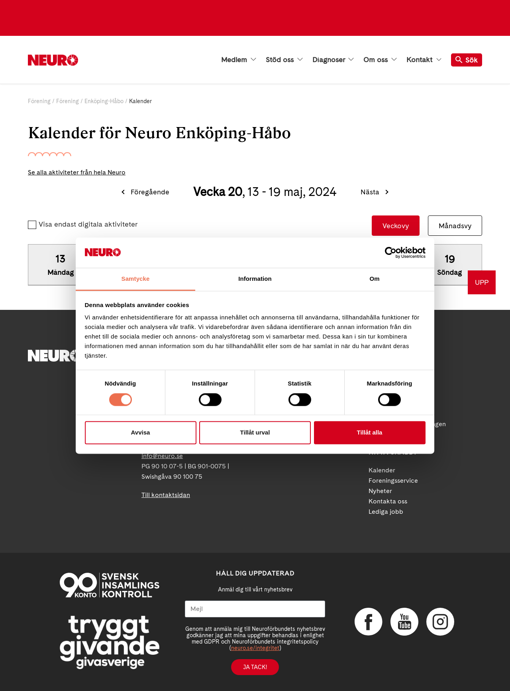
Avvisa (140, 432)
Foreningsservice (393, 480)
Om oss (380, 59)
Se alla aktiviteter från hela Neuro (77, 172)
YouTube (404, 622)
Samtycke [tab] (136, 279)
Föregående (150, 192)
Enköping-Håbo (104, 101)
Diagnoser (333, 59)
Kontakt (423, 59)
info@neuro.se (162, 456)
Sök (466, 60)
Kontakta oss (388, 501)
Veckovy (395, 225)
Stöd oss (284, 59)
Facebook (368, 622)
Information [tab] (255, 279)
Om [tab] (374, 279)
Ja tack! (255, 667)
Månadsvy (455, 225)
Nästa (370, 192)
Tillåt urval (255, 432)
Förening (39, 101)
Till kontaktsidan (165, 495)
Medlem (238, 59)
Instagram (440, 622)
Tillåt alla (369, 432)
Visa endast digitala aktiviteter (88, 224)
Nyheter (380, 491)
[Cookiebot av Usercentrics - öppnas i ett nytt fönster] (391, 252)
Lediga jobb (386, 511)
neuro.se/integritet (255, 648)
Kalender (382, 470)
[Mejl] (255, 609)
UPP (481, 282)
